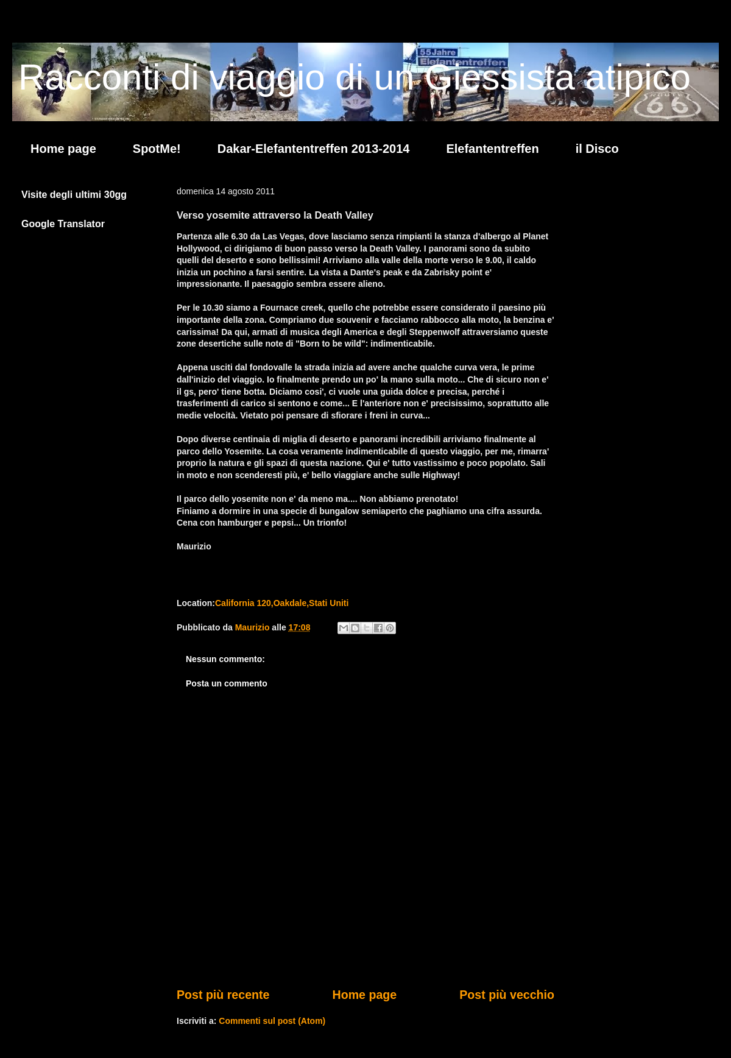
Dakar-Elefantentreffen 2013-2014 (313, 148)
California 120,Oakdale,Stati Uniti (281, 603)
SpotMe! (157, 148)
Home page (63, 148)
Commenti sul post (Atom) (272, 1021)
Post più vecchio (506, 994)
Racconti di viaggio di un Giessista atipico (354, 77)
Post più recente (223, 994)
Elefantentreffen (492, 148)
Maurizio (253, 627)
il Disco (597, 148)
